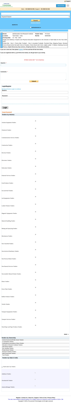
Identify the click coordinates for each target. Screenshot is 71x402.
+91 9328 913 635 (29, 9)
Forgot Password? (7, 112)
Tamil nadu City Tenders (9, 366)
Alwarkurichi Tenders (7, 380)
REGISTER (60, 5)
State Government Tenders (9, 353)
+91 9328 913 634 (45, 9)
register (21, 49)
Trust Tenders (5, 355)
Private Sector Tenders (8, 350)
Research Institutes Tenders (9, 351)
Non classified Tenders (8, 348)
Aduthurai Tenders (6, 374)
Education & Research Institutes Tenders (12, 345)
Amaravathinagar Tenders (8, 387)
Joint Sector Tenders (7, 346)
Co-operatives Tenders (8, 341)
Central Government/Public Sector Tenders (13, 340)
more (65, 334)
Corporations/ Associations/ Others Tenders (13, 343)
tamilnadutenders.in (36, 27)
